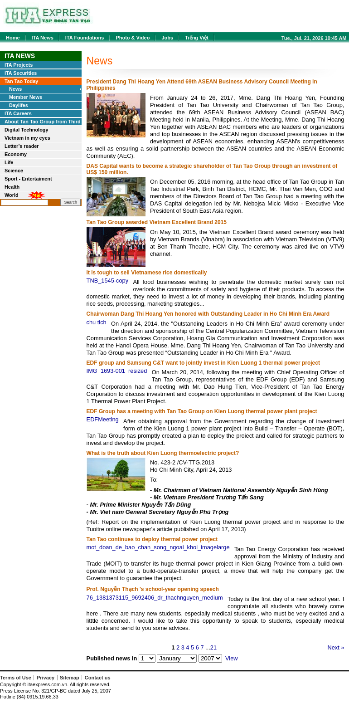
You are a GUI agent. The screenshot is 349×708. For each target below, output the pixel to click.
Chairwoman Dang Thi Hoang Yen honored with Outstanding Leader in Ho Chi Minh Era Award (208, 314)
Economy (16, 154)
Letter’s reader (22, 146)
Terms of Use (15, 677)
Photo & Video (133, 37)
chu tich (97, 322)
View (231, 658)
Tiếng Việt (196, 37)
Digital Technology (26, 129)
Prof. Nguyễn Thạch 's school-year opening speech (153, 589)
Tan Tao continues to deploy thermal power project (152, 539)
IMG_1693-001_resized (117, 370)
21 (213, 647)
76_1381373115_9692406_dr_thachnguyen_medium (155, 597)
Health (12, 187)
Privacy (45, 677)
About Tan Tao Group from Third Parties (43, 122)
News (15, 89)
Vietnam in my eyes (27, 138)
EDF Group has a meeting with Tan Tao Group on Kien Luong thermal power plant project (202, 411)
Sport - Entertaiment (28, 178)
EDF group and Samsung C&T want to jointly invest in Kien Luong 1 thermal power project (203, 363)
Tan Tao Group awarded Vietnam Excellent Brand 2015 (157, 222)
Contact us (98, 677)
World (12, 195)
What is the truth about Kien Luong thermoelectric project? (163, 453)
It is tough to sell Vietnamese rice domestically (147, 272)
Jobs (167, 37)
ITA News (42, 37)
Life (9, 162)
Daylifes (18, 105)
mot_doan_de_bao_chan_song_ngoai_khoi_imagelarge (158, 547)
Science (14, 170)
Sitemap (69, 677)
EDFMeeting (103, 419)
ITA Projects (19, 65)
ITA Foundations (84, 37)
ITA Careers (18, 113)
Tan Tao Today (21, 81)
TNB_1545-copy (107, 280)
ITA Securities (21, 73)
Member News (25, 97)
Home (13, 37)
